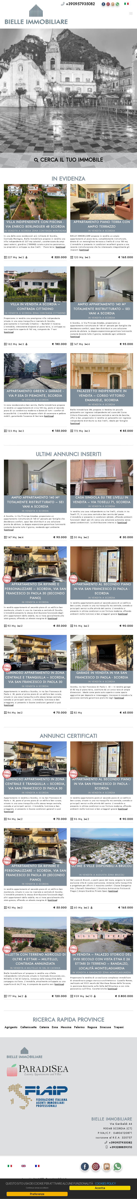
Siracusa (105, 1027)
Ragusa (92, 1027)
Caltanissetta (28, 1027)
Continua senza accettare (37, 1188)
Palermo (79, 1027)
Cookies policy (105, 1183)
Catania (44, 1027)
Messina (66, 1027)
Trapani (119, 1027)
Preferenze (37, 1194)
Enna (55, 1027)
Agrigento (11, 1027)
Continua (60, 247)
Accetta (100, 1188)
